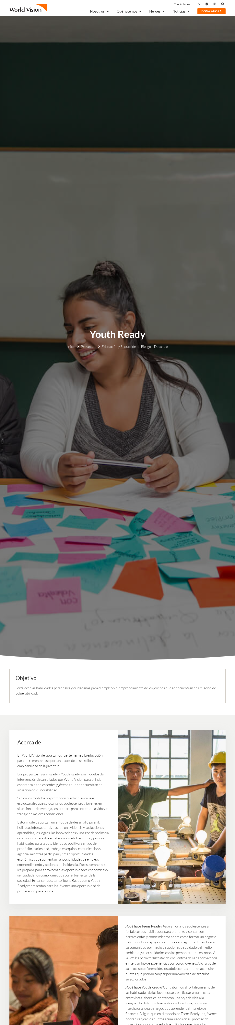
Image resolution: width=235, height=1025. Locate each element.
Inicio (71, 346)
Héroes (157, 11)
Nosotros (99, 11)
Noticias (181, 11)
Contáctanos (182, 4)
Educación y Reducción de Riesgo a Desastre (135, 346)
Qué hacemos (129, 11)
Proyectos (88, 346)
